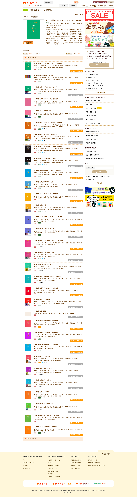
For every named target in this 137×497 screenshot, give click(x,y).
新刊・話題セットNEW (53, 465)
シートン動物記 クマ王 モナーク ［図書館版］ (46, 193)
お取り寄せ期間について (95, 88)
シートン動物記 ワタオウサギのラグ (43, 356)
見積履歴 (73, 5)
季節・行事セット (91, 112)
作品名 (36, 53)
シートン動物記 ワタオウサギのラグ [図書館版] (46, 320)
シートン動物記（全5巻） (40, 311)
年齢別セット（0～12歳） (93, 100)
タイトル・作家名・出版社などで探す (99, 176)
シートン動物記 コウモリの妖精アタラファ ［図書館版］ (48, 146)
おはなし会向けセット (92, 115)
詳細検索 (99, 183)
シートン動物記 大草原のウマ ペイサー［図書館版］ (47, 170)
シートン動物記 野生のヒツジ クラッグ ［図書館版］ (48, 276)
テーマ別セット (90, 119)
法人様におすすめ (91, 151)
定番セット (89, 104)
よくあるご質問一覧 (99, 92)
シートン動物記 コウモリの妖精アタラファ (45, 158)
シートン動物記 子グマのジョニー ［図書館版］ (46, 288)
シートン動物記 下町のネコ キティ (43, 110)
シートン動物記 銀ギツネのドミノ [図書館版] (46, 344)
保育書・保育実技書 (92, 135)
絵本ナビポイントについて (96, 86)
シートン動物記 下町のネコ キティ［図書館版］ (46, 98)
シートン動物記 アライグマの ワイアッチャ (45, 134)
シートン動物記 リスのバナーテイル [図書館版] (46, 332)
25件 (75, 53)
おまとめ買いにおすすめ (93, 155)
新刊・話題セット (94, 108)
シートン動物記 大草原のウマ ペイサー (44, 181)
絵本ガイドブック (91, 139)
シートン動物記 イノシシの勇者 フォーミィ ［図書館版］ (49, 240)
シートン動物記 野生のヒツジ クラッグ (44, 264)
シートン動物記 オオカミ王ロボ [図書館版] (45, 426)
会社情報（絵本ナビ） (29, 462)
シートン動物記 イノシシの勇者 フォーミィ (45, 252)
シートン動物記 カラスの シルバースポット (45, 228)
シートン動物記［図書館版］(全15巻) (43, 75)
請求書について (92, 77)
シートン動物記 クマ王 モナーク (42, 205)
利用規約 (25, 465)
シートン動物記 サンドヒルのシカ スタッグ (45, 87)
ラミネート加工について (95, 83)
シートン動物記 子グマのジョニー (42, 299)
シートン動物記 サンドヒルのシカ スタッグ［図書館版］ (64, 20)
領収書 (63, 5)
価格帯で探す (92, 179)
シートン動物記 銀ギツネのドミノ (42, 380)
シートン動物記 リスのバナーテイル (43, 368)
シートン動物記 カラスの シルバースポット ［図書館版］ (49, 216)
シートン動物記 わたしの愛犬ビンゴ (43, 403)
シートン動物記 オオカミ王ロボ (42, 391)
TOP (24, 460)
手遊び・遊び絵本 (91, 143)
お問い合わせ (99, 64)
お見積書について (93, 74)
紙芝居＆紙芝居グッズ (92, 131)
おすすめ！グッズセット (93, 123)
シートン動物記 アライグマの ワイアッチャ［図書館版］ (48, 122)
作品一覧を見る (79, 14)
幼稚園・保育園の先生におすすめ (96, 158)
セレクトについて (93, 80)
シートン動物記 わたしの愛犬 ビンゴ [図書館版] (46, 415)
